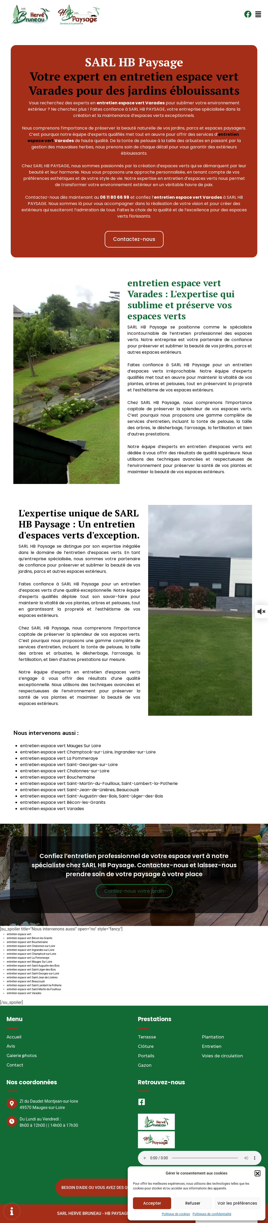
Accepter (152, 1203)
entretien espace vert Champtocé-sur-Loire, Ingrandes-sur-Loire (88, 752)
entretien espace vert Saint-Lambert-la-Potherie (34, 985)
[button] (257, 1173)
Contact (15, 1065)
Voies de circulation (222, 1055)
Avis (11, 1046)
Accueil (14, 1037)
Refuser (192, 1203)
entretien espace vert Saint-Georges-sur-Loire (69, 765)
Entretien (211, 1046)
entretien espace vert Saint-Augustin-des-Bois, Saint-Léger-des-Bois (91, 796)
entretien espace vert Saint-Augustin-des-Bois (33, 965)
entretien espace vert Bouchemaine (57, 777)
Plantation (213, 1037)
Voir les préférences (237, 1203)
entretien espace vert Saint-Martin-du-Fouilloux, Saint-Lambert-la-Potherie (99, 783)
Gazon (145, 1065)
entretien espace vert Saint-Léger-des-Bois (31, 969)
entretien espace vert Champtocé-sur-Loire (31, 953)
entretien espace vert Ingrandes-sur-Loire (30, 950)
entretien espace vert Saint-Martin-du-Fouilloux (34, 989)
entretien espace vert (19, 934)
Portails (146, 1055)
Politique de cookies (176, 1214)
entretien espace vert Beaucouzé (26, 981)
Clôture (146, 1046)
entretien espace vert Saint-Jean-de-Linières (32, 977)
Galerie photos (22, 1055)
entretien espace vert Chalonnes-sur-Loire (64, 771)
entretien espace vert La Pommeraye (59, 758)
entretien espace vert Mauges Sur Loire (60, 746)
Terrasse (147, 1037)
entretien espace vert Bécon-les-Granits (62, 802)
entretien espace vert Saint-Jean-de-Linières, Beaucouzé (79, 790)
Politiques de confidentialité (212, 1214)
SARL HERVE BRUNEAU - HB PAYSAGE (93, 1213)
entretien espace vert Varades (52, 809)
